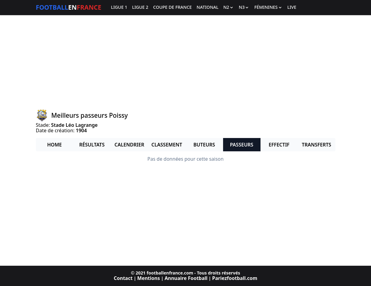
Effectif (279, 144)
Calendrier (129, 144)
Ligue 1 (119, 7)
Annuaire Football (186, 278)
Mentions (148, 278)
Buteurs (204, 144)
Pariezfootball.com (234, 278)
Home (54, 144)
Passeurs (241, 144)
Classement (167, 144)
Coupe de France (172, 7)
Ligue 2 (140, 7)
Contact (123, 278)
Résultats (92, 144)
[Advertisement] (186, 62)
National (207, 7)
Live (291, 7)
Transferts (316, 144)
